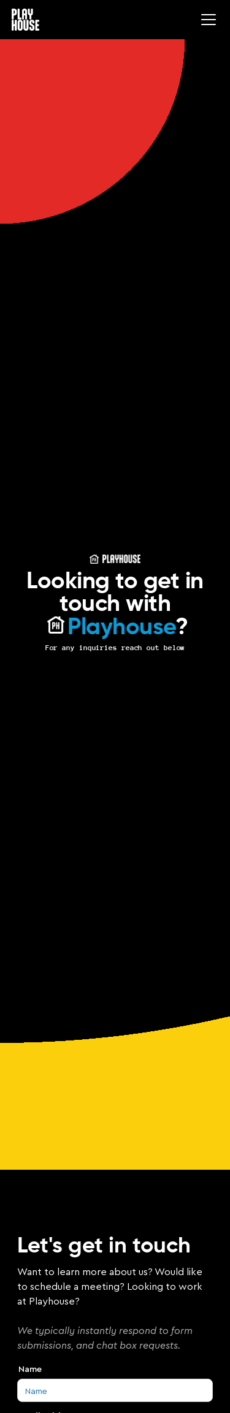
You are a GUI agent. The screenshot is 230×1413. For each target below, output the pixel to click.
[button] (206, 19)
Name (30, 1369)
